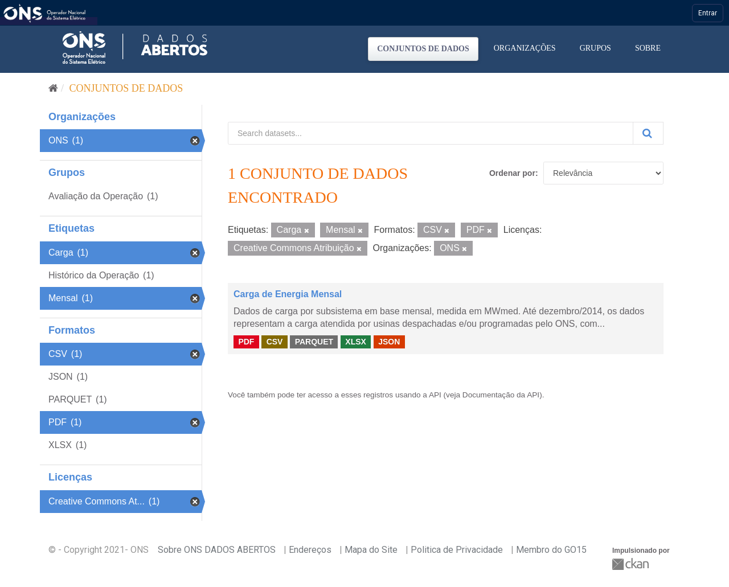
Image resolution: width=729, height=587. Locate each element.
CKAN (631, 564)
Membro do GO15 (551, 549)
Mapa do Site (371, 549)
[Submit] (648, 133)
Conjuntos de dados (423, 48)
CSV (275, 341)
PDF (246, 341)
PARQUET (314, 341)
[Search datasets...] (430, 133)
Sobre (648, 48)
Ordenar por (512, 173)
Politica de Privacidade (457, 549)
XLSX (355, 341)
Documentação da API (500, 395)
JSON (389, 341)
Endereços (310, 549)
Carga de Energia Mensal (288, 294)
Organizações (525, 48)
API (435, 395)
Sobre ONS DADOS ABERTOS (217, 549)
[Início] (53, 88)
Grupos (595, 48)
